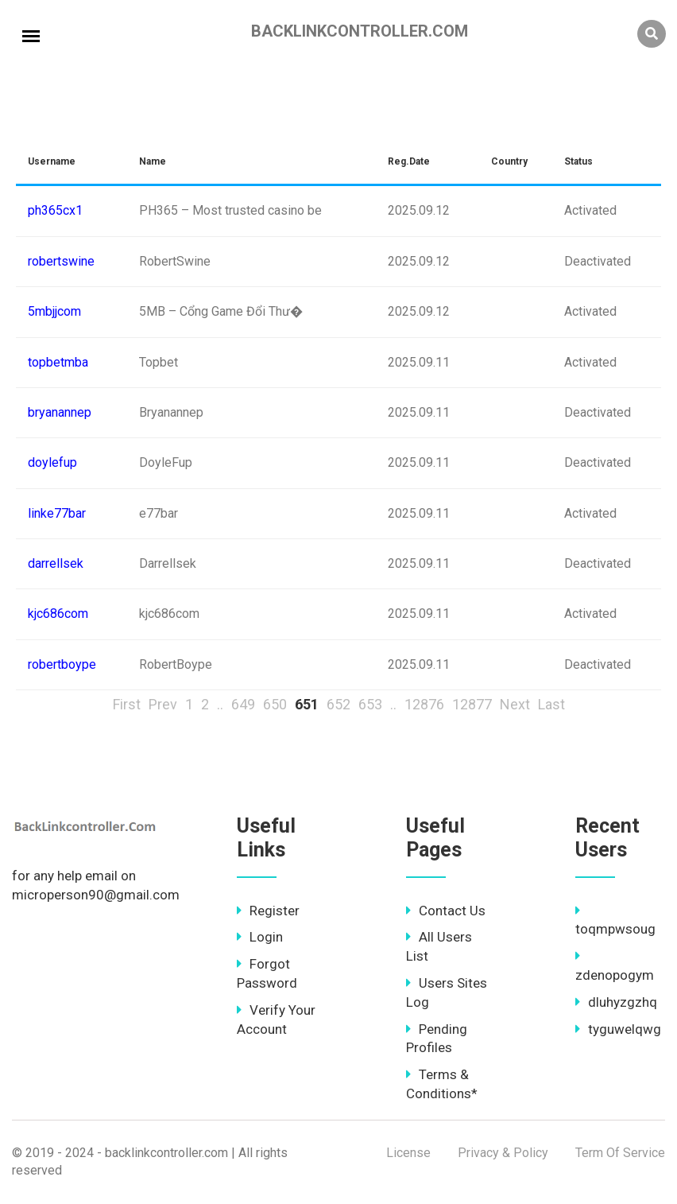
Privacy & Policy (503, 1152)
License (408, 1152)
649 (243, 704)
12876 (424, 704)
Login (260, 937)
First (127, 704)
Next (515, 704)
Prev (163, 704)
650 (275, 704)
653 (370, 704)
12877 (472, 704)
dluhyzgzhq (616, 1002)
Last (551, 704)
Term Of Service (620, 1152)
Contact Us (446, 911)
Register (268, 911)
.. (220, 704)
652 (338, 704)
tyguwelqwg (618, 1029)
